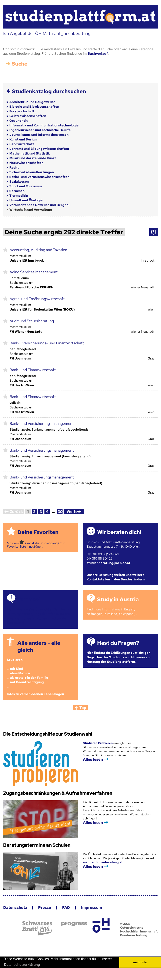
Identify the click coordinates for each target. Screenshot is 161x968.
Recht (14, 167)
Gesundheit (18, 121)
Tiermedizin (18, 195)
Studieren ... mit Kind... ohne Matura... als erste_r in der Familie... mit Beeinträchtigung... (27, 673)
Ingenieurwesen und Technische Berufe (40, 130)
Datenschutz (15, 907)
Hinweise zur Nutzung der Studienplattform (119, 659)
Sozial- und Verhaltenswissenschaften (39, 177)
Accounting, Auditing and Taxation (38, 249)
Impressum (91, 907)
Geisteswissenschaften (27, 116)
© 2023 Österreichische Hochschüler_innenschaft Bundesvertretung (139, 929)
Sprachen (16, 191)
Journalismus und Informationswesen (38, 135)
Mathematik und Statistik (29, 153)
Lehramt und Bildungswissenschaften (39, 149)
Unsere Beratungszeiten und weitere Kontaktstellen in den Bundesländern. (116, 577)
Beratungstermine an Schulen (36, 845)
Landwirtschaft (21, 144)
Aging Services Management (34, 271)
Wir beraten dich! (119, 532)
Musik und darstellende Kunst (32, 158)
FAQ (66, 907)
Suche (19, 63)
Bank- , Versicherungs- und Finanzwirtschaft (47, 343)
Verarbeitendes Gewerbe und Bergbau (39, 205)
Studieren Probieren (98, 743)
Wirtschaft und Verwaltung (30, 210)
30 (60, 511)
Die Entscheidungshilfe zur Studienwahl (47, 734)
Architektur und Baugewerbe (32, 102)
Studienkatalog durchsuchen (49, 91)
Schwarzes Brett (37, 928)
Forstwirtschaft (21, 111)
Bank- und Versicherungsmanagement (42, 423)
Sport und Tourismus (25, 186)
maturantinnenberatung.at (103, 862)
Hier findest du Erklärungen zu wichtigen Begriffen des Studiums (118, 655)
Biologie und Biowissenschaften (34, 107)
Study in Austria (118, 599)
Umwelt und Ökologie (26, 200)
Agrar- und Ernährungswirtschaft (37, 298)
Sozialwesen (19, 181)
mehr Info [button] (140, 962)
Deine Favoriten (37, 532)
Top (82, 707)
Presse (44, 907)
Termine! (28, 599)
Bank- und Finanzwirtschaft (33, 369)
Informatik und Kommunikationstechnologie (43, 125)
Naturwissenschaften (26, 163)
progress (74, 924)
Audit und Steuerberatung (32, 320)
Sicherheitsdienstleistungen (31, 172)
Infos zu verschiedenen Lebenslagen (35, 694)
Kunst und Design (23, 139)
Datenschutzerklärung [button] (22, 965)
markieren (5, 249)
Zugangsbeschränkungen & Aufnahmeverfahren (57, 793)
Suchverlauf (98, 53)
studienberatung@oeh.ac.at (108, 563)
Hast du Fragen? (118, 642)
